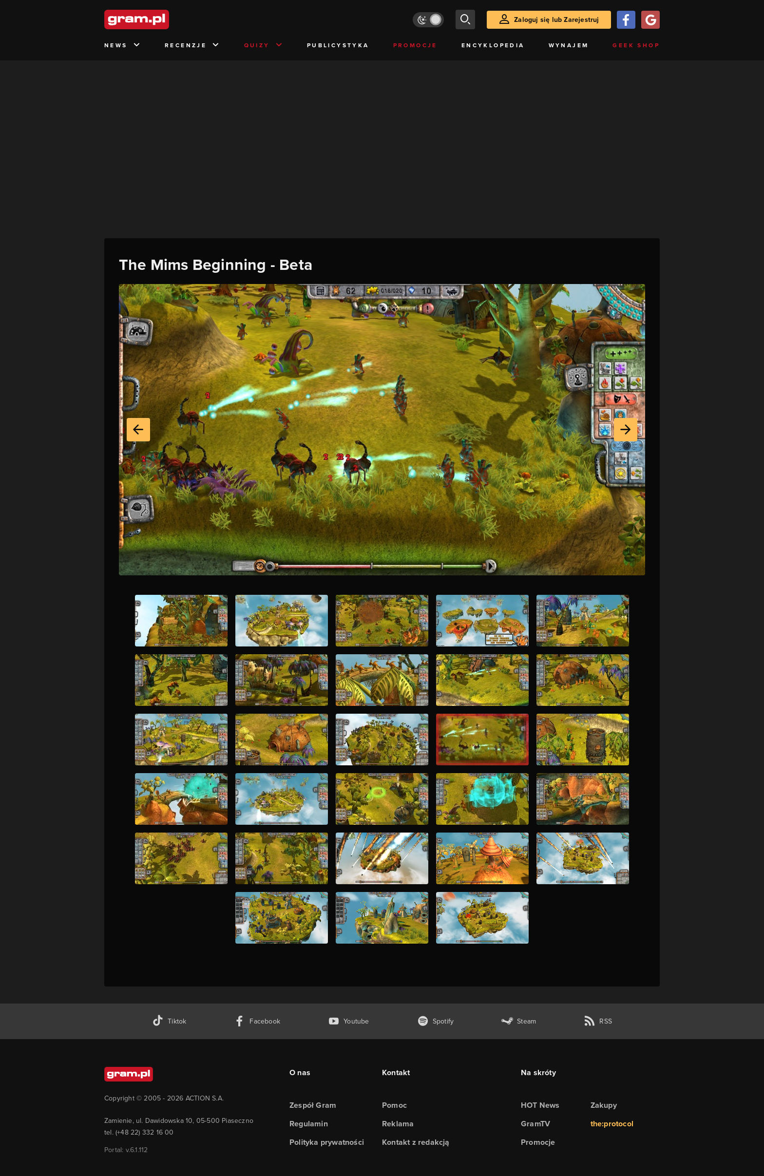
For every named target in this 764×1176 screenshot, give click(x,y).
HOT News (540, 1105)
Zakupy (604, 1105)
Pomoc (394, 1105)
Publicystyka (338, 45)
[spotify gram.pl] (435, 1021)
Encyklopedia (493, 45)
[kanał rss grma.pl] (598, 1021)
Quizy (263, 45)
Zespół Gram (312, 1105)
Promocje (415, 45)
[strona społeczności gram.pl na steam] (518, 1021)
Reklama (398, 1123)
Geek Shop (636, 45)
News (122, 45)
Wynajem (569, 45)
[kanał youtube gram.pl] (348, 1021)
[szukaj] (465, 19)
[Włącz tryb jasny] (428, 19)
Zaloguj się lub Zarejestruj (556, 19)
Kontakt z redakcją (416, 1142)
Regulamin (308, 1123)
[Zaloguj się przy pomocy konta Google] (650, 20)
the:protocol (612, 1123)
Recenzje (192, 45)
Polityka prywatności (326, 1142)
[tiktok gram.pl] (169, 1021)
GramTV (535, 1123)
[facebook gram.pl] (257, 1021)
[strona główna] (160, 19)
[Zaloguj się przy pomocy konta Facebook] (626, 20)
